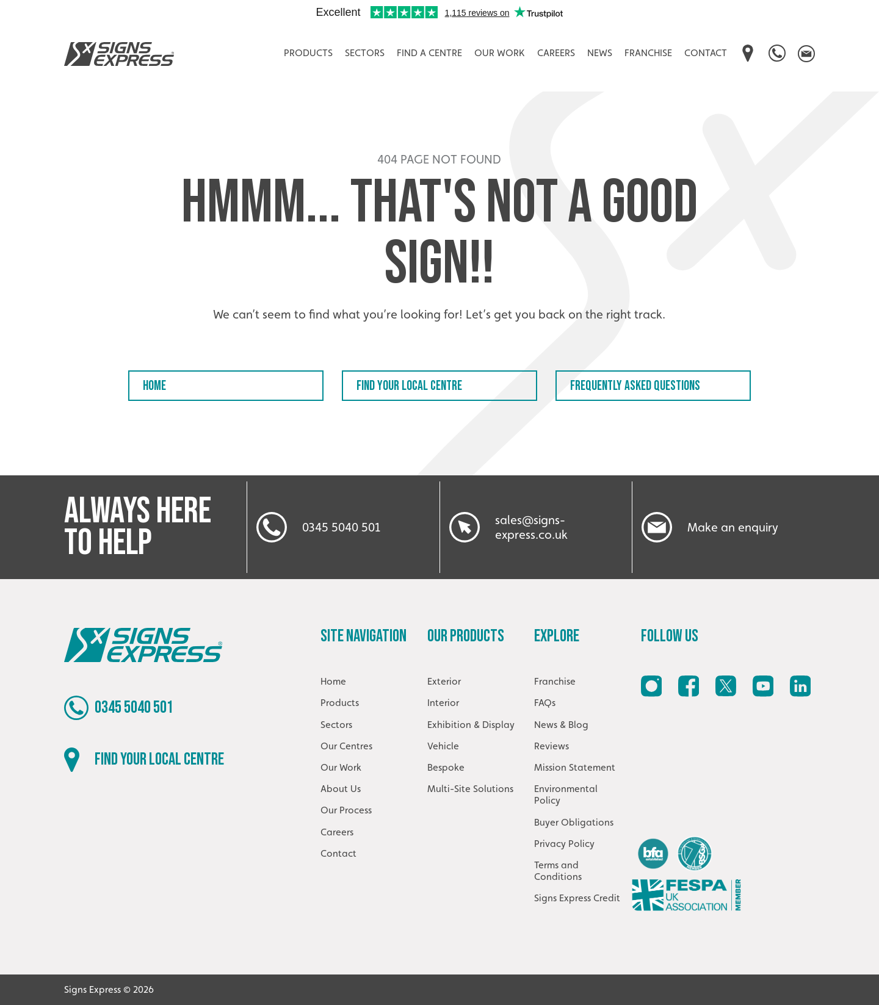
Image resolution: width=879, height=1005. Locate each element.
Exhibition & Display (471, 724)
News (599, 53)
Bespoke (446, 767)
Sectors (365, 53)
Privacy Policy (564, 843)
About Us (340, 788)
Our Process (346, 810)
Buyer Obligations (573, 822)
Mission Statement (574, 767)
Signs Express (119, 54)
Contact (705, 53)
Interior (443, 702)
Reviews (551, 746)
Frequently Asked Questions (635, 386)
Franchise (648, 53)
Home (154, 386)
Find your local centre (409, 386)
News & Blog (561, 724)
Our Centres (346, 746)
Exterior (444, 681)
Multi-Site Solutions (470, 788)
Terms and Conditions (558, 870)
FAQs (544, 702)
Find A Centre (429, 53)
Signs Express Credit (577, 898)
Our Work (499, 53)
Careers (556, 53)
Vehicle (443, 746)
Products (308, 53)
